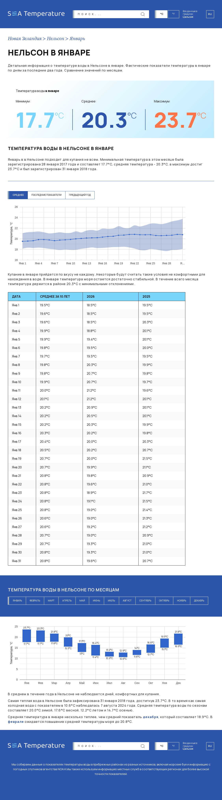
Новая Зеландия (25, 39)
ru (210, 746)
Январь (77, 39)
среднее (18, 195)
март (51, 600)
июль (111, 600)
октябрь (164, 600)
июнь (96, 600)
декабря (150, 717)
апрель (67, 600)
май (82, 600)
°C (161, 14)
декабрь (199, 600)
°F (174, 14)
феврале (16, 721)
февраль (35, 600)
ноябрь (181, 600)
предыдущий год (81, 195)
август (127, 600)
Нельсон (55, 39)
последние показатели (47, 195)
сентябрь (145, 600)
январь (17, 600)
